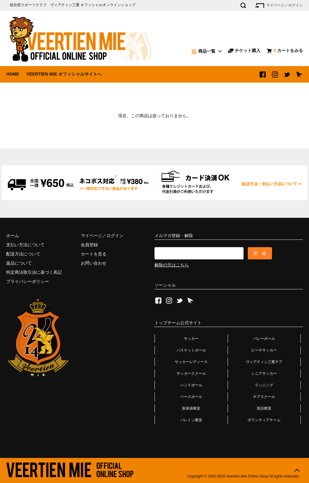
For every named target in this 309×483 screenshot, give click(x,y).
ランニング (264, 385)
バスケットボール (191, 350)
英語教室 (264, 408)
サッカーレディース (191, 362)
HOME (12, 74)
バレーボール (264, 338)
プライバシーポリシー (27, 281)
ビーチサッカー (264, 350)
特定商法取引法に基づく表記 (34, 272)
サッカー (191, 338)
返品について (19, 263)
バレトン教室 (191, 420)
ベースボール (191, 397)
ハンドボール (191, 385)
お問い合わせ (93, 263)
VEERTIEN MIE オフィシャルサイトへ (64, 74)
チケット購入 (244, 50)
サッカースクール (191, 373)
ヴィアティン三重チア (264, 362)
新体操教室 (191, 408)
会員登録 (89, 244)
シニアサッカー (264, 373)
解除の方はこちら (171, 264)
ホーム (12, 235)
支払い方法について (25, 244)
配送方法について (23, 253)
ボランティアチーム (264, 420)
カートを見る (93, 253)
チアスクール (264, 397)
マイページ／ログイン (278, 5)
